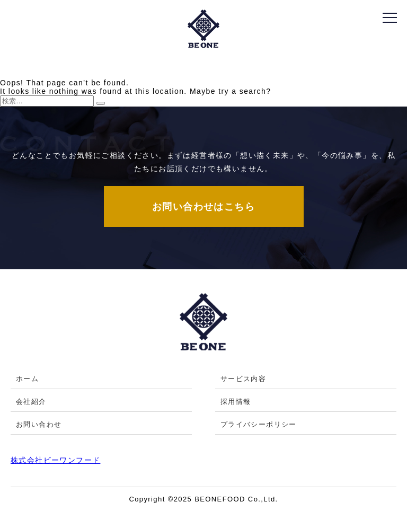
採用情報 (235, 402)
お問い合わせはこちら (203, 206)
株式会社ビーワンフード (55, 460)
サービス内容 (243, 379)
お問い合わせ (38, 424)
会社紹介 (31, 402)
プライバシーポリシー (258, 424)
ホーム (27, 379)
